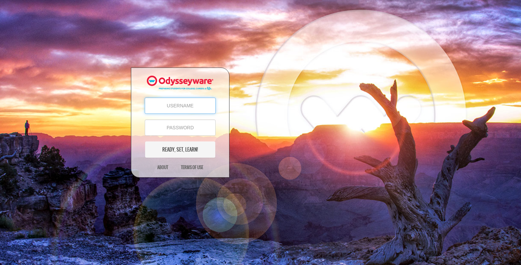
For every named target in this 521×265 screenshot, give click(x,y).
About (162, 167)
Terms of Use (192, 167)
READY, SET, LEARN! (180, 149)
